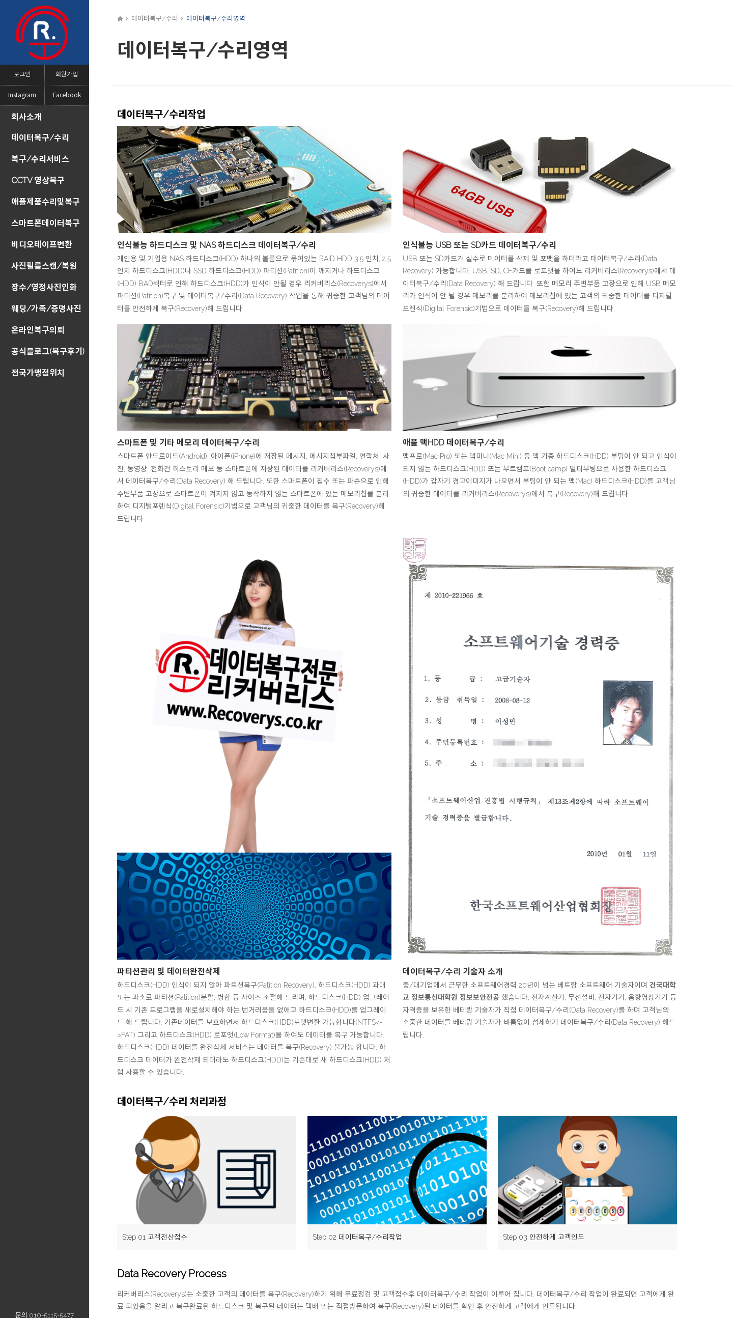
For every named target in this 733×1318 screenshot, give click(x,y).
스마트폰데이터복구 (45, 223)
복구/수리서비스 (40, 159)
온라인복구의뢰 (38, 330)
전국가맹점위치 (38, 373)
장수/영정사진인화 (44, 287)
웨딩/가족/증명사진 (46, 309)
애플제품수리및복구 (45, 202)
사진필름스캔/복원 (44, 266)
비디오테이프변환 (41, 244)
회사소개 (26, 117)
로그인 (22, 74)
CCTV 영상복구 (38, 180)
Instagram (22, 95)
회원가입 (66, 74)
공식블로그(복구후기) (47, 351)
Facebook (67, 95)
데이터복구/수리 (40, 138)
